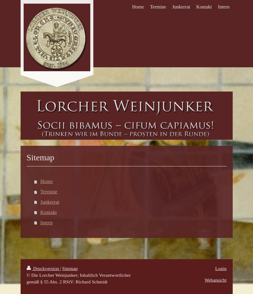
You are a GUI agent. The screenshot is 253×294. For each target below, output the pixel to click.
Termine (48, 192)
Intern (46, 223)
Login (220, 268)
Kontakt (48, 212)
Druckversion (43, 268)
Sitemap (70, 268)
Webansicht (215, 279)
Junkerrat (49, 202)
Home (46, 181)
